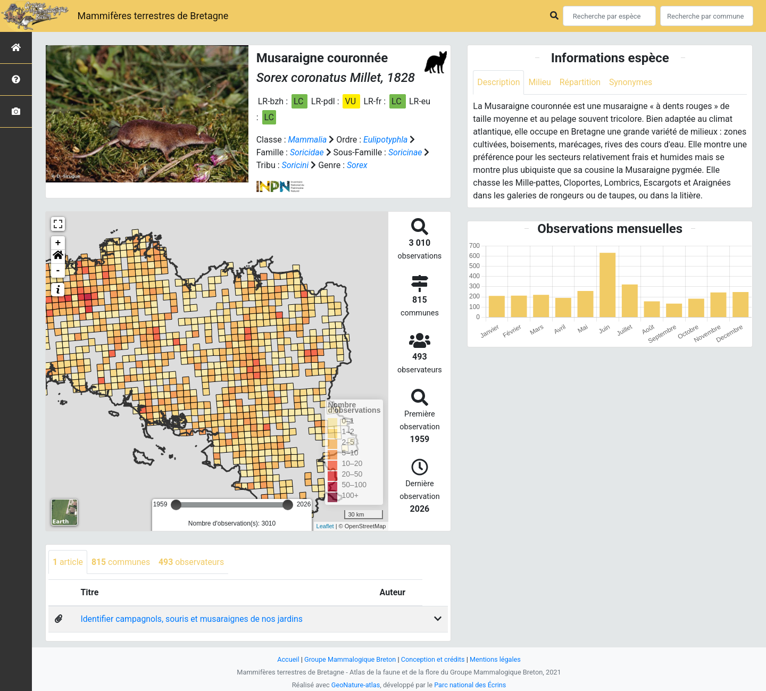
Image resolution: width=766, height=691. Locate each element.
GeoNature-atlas (355, 685)
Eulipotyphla (386, 140)
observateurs (193, 562)
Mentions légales (496, 659)
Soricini (295, 165)
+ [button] (58, 243)
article (68, 562)
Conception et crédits (433, 659)
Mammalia (307, 140)
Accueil (287, 659)
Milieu (540, 82)
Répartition (581, 82)
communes (121, 562)
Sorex (357, 165)
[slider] (176, 504)
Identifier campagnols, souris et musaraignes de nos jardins (192, 619)
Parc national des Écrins (470, 685)
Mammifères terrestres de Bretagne (152, 15)
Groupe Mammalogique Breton (349, 659)
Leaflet (325, 526)
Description (498, 82)
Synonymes (632, 82)
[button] (58, 257)
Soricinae (406, 152)
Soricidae (307, 152)
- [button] (58, 270)
